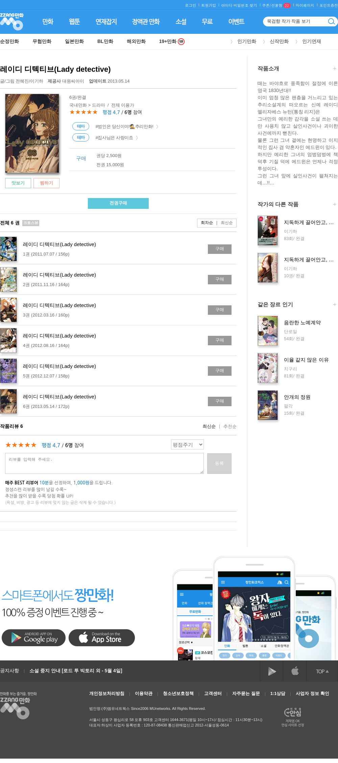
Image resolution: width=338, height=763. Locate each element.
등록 (219, 463)
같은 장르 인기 (297, 305)
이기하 (36, 81)
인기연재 (311, 41)
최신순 (223, 222)
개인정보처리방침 (106, 693)
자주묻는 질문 (246, 693)
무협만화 (41, 41)
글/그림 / (21, 81)
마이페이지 (305, 5)
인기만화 (246, 41)
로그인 (190, 5)
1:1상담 (278, 693)
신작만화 (279, 41)
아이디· (227, 5)
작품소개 (297, 69)
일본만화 (74, 41)
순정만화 (9, 41)
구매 (219, 248)
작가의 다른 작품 (297, 205)
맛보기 (18, 183)
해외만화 (136, 41)
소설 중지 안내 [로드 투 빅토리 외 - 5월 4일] (75, 670)
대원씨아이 (66, 81)
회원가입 (208, 5)
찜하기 (46, 183)
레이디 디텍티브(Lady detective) (55, 69)
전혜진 (22, 81)
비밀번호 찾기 (245, 5)
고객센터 (213, 693)
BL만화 (105, 41)
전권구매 (118, 202)
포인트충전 (328, 5)
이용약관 (143, 693)
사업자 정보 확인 (312, 693)
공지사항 (9, 670)
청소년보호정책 (178, 693)
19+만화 (172, 41)
